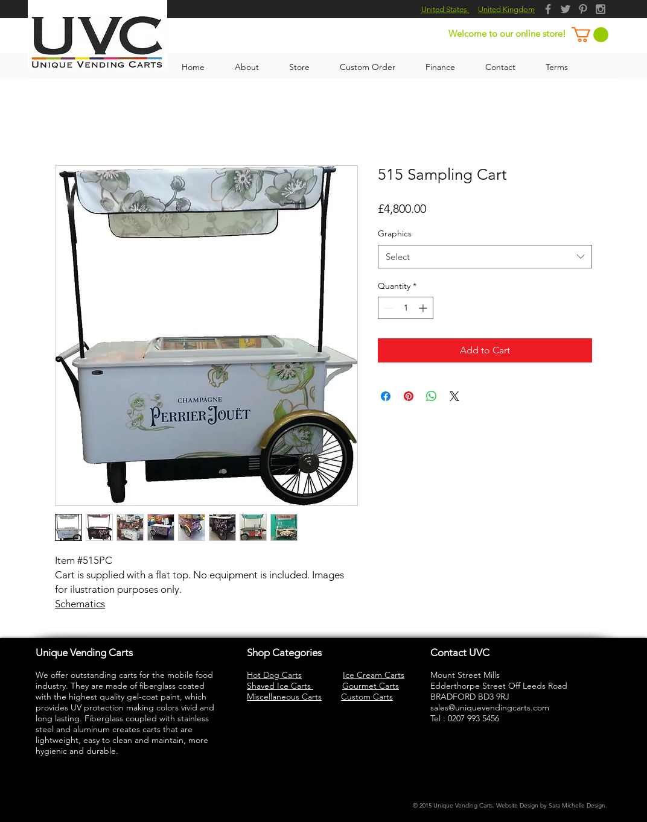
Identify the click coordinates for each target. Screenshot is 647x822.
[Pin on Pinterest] (408, 396)
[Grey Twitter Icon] (565, 9)
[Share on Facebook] (385, 396)
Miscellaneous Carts (284, 696)
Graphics (395, 233)
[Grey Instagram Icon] (600, 9)
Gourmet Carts (370, 685)
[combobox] (485, 256)
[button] (590, 34)
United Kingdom (506, 9)
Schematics (80, 604)
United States (445, 9)
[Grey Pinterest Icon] (583, 9)
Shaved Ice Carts (280, 685)
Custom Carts (367, 696)
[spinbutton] (405, 307)
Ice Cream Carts (373, 674)
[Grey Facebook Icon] (548, 9)
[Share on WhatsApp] (431, 396)
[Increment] (424, 307)
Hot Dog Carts (274, 674)
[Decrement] (387, 307)
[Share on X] (454, 396)
